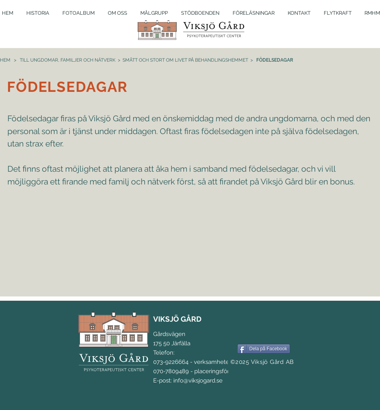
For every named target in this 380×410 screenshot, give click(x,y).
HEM (5, 60)
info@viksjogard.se (198, 380)
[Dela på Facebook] (263, 348)
